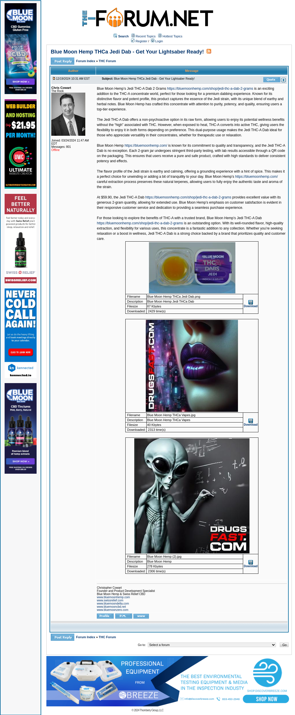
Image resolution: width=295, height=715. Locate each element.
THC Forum (107, 61)
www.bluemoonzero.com (112, 609)
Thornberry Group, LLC (151, 710)
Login (157, 41)
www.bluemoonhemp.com (113, 597)
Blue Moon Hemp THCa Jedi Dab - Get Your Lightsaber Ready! (127, 52)
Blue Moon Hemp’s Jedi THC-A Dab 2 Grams (131, 89)
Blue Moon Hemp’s (219, 177)
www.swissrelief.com (110, 600)
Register (139, 41)
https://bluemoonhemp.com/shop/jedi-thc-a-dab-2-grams (210, 89)
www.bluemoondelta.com (113, 603)
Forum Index (86, 61)
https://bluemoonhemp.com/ (145, 146)
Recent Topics (146, 36)
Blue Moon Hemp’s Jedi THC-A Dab (234, 218)
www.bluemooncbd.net (111, 606)
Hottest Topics (172, 36)
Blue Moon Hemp (110, 146)
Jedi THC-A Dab (131, 197)
